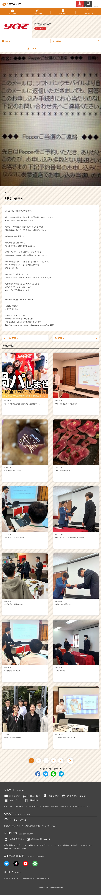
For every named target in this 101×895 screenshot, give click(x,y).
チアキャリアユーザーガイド (80, 806)
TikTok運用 (8, 848)
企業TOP (24, 41)
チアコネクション (85, 845)
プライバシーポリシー (49, 826)
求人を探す (12, 796)
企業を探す (51, 796)
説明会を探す (31, 796)
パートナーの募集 (28, 879)
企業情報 (75, 41)
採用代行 (25, 848)
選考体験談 (19, 806)
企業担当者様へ (14, 839)
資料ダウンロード (46, 845)
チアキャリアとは (15, 820)
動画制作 (17, 848)
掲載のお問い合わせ (38, 839)
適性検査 (31, 800)
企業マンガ (64, 806)
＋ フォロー (40, 28)
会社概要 (7, 826)
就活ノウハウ (8, 806)
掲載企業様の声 (9, 845)
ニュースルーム (17, 826)
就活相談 (46, 806)
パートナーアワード (43, 879)
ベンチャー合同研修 (62, 845)
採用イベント (21, 845)
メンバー (50, 48)
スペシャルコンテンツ (33, 806)
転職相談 (54, 806)
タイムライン (13, 800)
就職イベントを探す (73, 796)
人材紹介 (74, 845)
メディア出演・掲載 (32, 826)
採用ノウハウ (33, 845)
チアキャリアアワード (12, 879)
